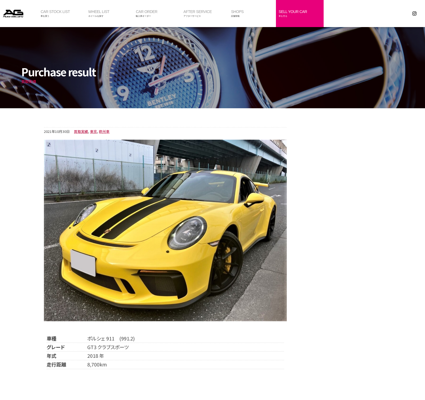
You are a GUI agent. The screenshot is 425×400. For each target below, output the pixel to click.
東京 (93, 131)
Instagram (414, 13)
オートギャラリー (19, 13)
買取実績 (81, 131)
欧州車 (104, 131)
